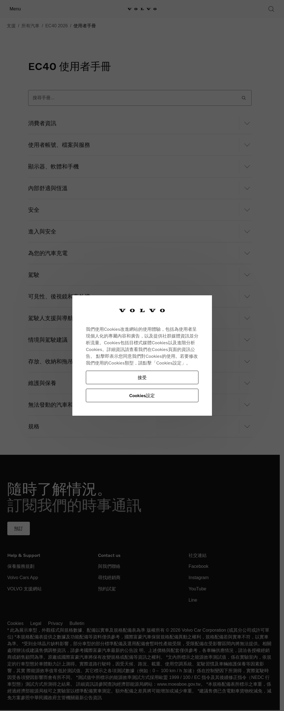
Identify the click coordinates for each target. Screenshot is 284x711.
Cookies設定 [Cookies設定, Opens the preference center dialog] (142, 395)
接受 (142, 377)
